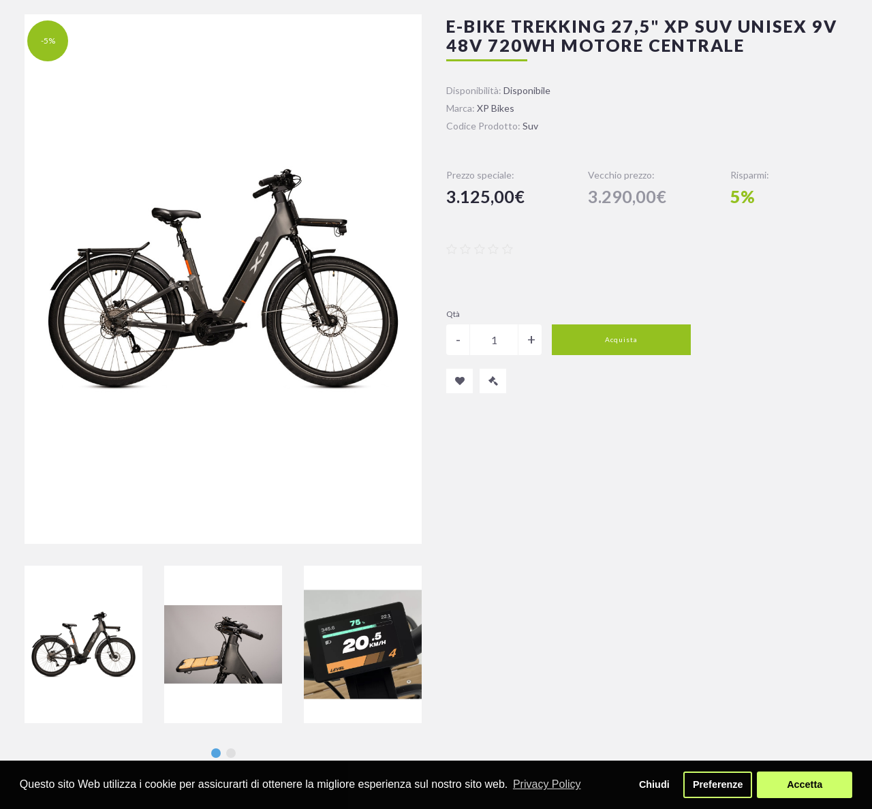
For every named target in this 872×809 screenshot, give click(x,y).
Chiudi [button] (654, 784)
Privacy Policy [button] (547, 784)
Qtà (453, 314)
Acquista (621, 339)
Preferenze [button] (718, 784)
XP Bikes (495, 108)
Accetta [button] (804, 784)
